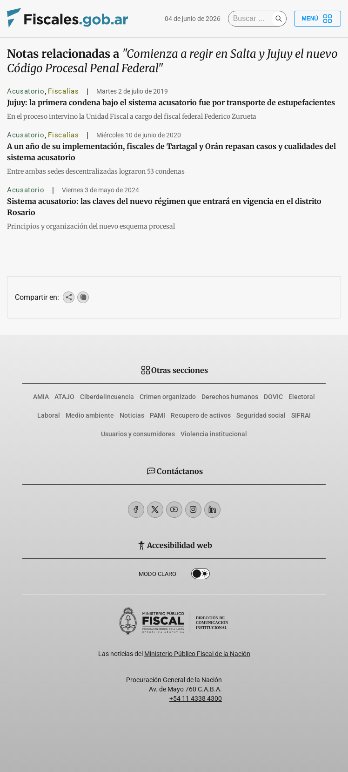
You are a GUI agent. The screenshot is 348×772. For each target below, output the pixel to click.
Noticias (132, 415)
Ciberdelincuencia (107, 396)
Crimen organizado (168, 396)
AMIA (41, 396)
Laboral (48, 415)
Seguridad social (261, 415)
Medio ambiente (90, 415)
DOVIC (273, 396)
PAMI (157, 415)
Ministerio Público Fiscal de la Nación (197, 653)
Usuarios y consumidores (138, 434)
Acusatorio (25, 91)
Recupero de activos (201, 415)
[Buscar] (252, 18)
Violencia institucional (214, 434)
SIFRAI (301, 415)
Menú (317, 18)
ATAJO (64, 396)
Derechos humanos (229, 396)
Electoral (301, 396)
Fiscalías (63, 91)
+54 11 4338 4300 (195, 698)
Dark (200, 575)
